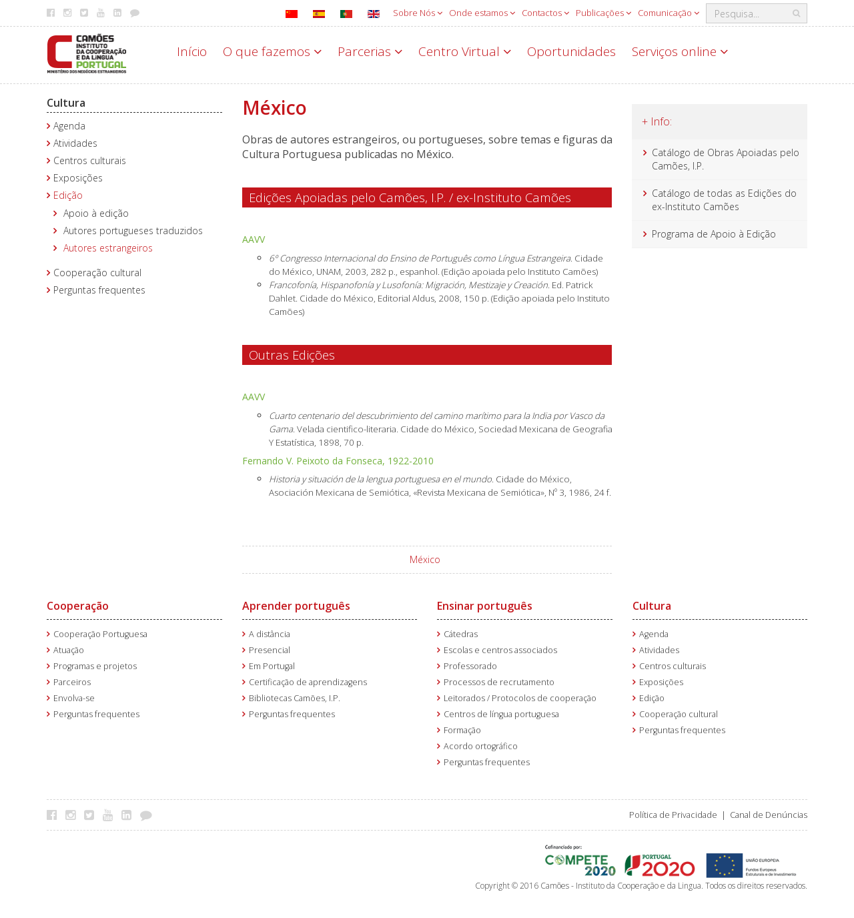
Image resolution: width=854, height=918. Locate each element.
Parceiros (72, 682)
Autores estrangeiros (108, 248)
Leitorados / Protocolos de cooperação (520, 698)
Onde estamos (482, 13)
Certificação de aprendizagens (308, 682)
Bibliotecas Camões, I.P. (294, 698)
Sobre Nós (417, 13)
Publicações (603, 13)
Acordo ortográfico (481, 746)
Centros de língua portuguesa (501, 714)
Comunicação (668, 13)
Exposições (78, 177)
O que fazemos (272, 51)
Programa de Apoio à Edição (714, 233)
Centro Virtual (464, 51)
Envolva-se (74, 698)
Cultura (66, 102)
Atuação (68, 650)
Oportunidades (571, 51)
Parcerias (370, 51)
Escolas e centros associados (500, 650)
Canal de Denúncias (768, 815)
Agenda (69, 125)
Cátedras (461, 634)
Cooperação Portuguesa (100, 634)
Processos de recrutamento (499, 682)
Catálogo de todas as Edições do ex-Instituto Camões (724, 200)
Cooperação (78, 605)
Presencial (269, 650)
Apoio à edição (96, 213)
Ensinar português (484, 605)
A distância (269, 634)
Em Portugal (272, 666)
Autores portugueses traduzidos (133, 230)
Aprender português (296, 605)
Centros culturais (89, 160)
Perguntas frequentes (99, 290)
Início (192, 51)
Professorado (470, 666)
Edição (68, 195)
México (425, 559)
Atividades (75, 143)
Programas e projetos (95, 666)
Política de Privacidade (673, 815)
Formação (462, 730)
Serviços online (680, 51)
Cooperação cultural (97, 272)
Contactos (545, 13)
